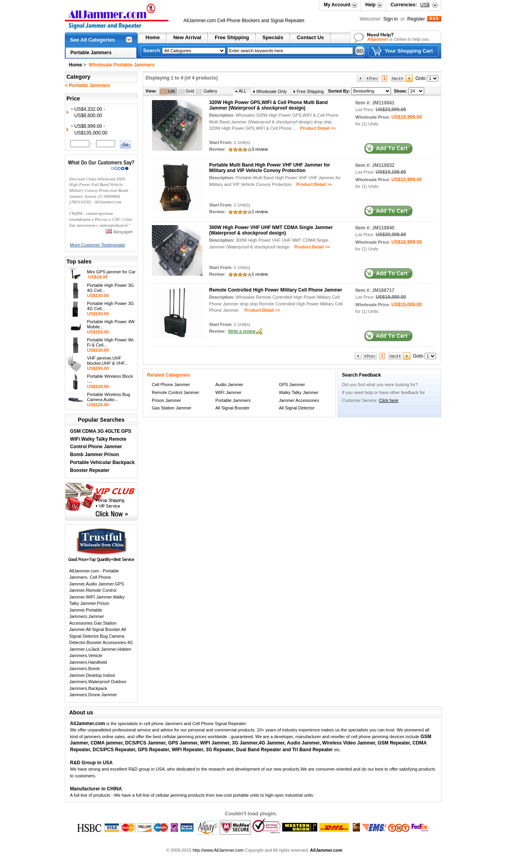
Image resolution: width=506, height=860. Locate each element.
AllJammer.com (199, 20)
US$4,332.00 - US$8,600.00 (89, 112)
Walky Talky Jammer (298, 392)
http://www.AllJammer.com (218, 850)
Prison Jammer (166, 400)
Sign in (391, 19)
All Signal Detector (297, 407)
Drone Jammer (102, 694)
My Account (337, 5)
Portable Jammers (90, 52)
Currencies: (410, 5)
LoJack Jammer (101, 649)
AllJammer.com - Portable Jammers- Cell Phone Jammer (94, 577)
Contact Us (310, 37)
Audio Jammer (99, 584)
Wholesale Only (271, 91)
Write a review (241, 331)
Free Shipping (232, 37)
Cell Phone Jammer (171, 384)
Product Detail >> (315, 128)
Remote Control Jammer (175, 392)
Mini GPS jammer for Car (111, 271)
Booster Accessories (106, 642)
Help (370, 5)
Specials (272, 37)
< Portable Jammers (87, 85)
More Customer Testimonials (97, 244)
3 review (260, 149)
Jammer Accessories (299, 400)
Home (152, 37)
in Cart (388, 148)
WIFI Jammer (98, 597)
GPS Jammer (292, 384)
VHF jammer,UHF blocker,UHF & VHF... (107, 361)
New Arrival (187, 37)
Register (416, 19)
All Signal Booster (103, 629)
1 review (260, 211)
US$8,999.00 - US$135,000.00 (90, 129)
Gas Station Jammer (171, 407)
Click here (388, 400)
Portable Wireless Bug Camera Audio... (108, 397)
